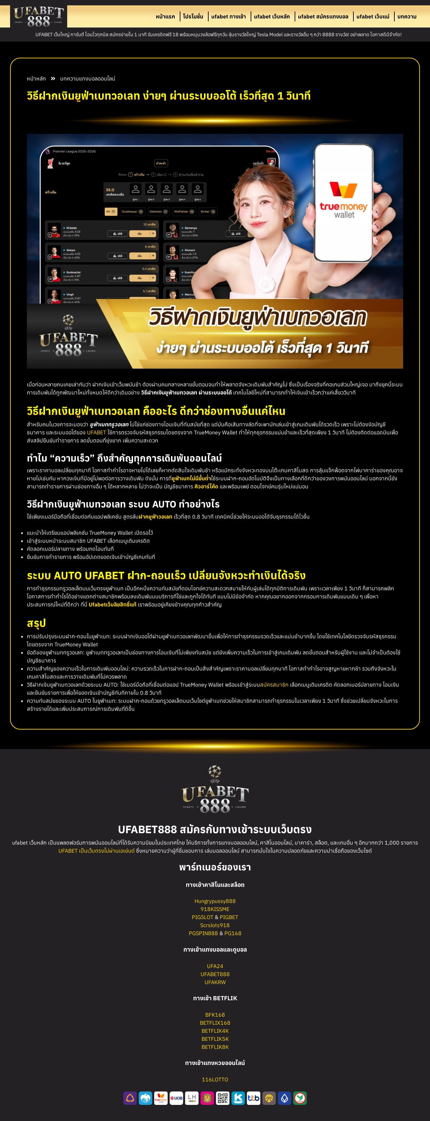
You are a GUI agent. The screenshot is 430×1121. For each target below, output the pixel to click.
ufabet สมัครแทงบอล (323, 16)
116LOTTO (215, 1079)
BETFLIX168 (215, 1022)
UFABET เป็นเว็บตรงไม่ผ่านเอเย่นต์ (96, 850)
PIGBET (229, 917)
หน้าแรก (165, 16)
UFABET (96, 432)
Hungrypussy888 (215, 901)
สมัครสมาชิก (274, 684)
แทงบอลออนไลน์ (97, 78)
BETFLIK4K (215, 1030)
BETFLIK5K (215, 1038)
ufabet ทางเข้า (228, 16)
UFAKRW (215, 982)
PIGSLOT (202, 917)
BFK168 (215, 1014)
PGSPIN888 (203, 933)
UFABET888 (215, 974)
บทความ (407, 16)
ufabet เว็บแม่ (372, 16)
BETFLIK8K (215, 1047)
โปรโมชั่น (193, 16)
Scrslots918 (215, 925)
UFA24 (215, 966)
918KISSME (215, 909)
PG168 (233, 933)
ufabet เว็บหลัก (272, 16)
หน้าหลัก (36, 78)
